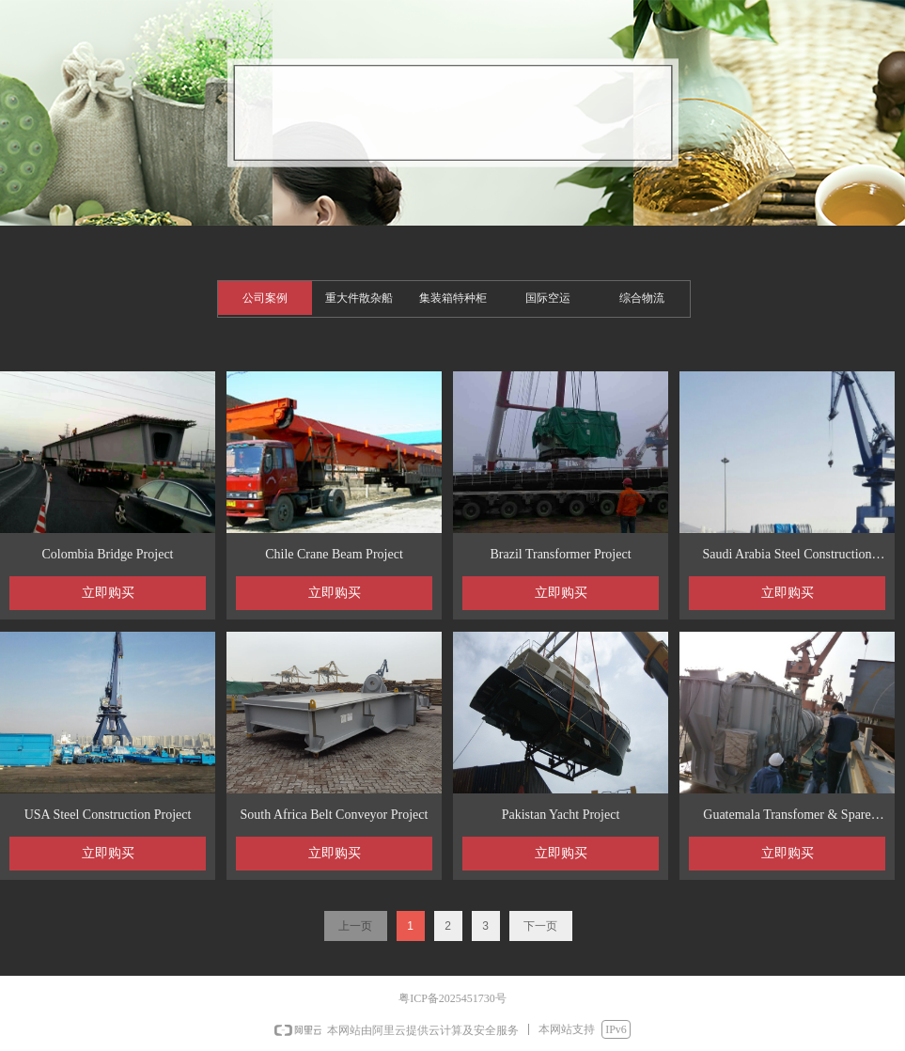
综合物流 (641, 298)
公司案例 (265, 298)
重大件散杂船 (359, 298)
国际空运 (547, 298)
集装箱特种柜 (453, 298)
